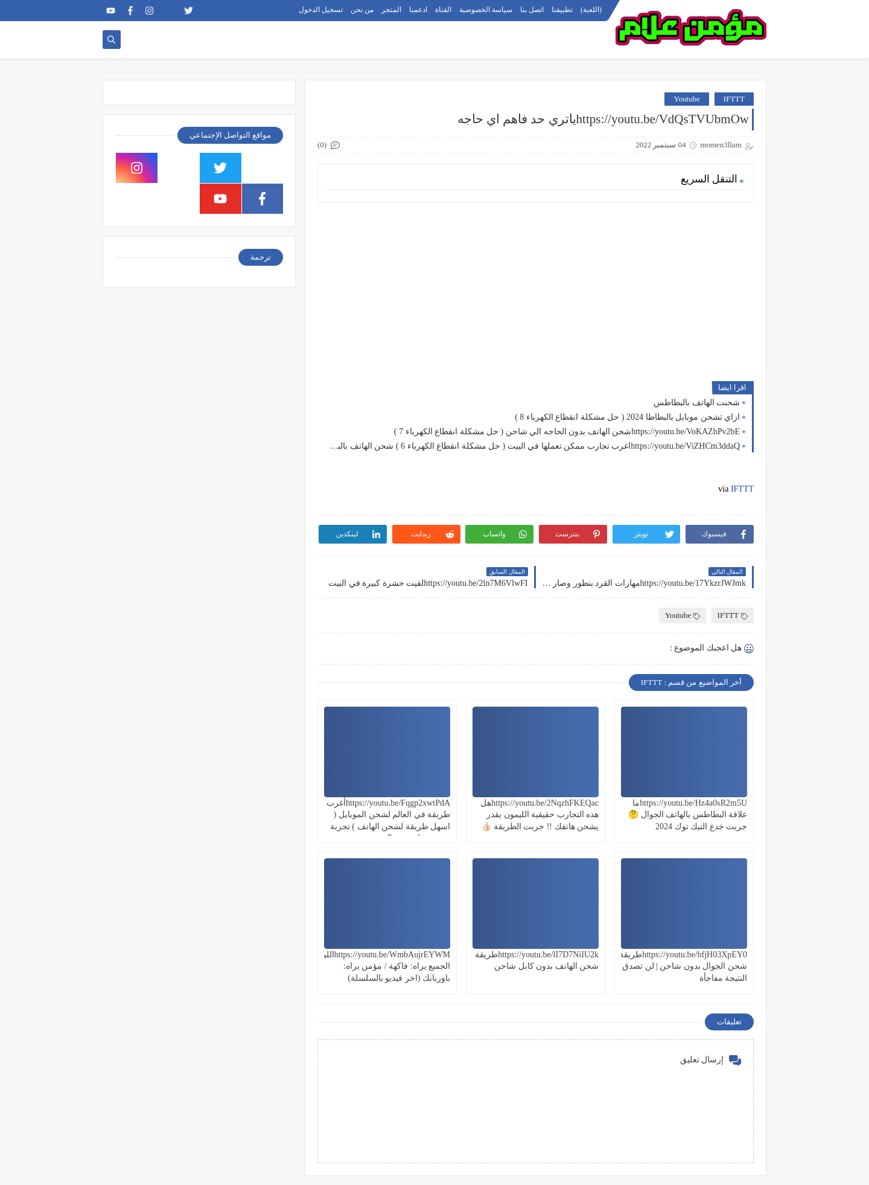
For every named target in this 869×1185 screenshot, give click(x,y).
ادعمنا (418, 9)
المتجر (391, 9)
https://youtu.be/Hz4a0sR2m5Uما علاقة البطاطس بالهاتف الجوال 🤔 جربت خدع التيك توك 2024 (687, 814)
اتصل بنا (532, 9)
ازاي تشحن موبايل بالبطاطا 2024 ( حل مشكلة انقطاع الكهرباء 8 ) (627, 417)
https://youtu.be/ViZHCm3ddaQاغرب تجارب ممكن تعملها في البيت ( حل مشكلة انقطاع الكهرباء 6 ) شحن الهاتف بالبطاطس (531, 446)
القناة (443, 9)
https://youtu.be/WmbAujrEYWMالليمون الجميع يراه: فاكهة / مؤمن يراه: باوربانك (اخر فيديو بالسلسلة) (379, 966)
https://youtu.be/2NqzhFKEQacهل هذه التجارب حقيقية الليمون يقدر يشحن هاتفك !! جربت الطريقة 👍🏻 (539, 814)
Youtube (686, 98)
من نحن (362, 9)
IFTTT (734, 98)
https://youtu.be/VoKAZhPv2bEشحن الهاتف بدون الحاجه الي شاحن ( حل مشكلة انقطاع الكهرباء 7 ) (567, 431)
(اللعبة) (591, 9)
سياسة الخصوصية (485, 9)
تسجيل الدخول (321, 9)
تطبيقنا (562, 9)
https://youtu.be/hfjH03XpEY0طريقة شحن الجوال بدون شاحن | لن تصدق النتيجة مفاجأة (683, 966)
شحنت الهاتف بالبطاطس (697, 402)
